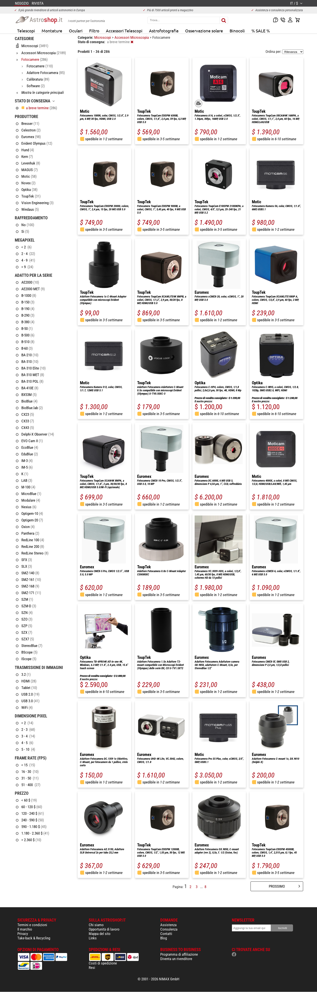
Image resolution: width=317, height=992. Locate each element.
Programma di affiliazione (179, 954)
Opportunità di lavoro (104, 929)
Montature (52, 30)
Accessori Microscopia (132, 37)
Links (93, 938)
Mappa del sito (100, 933)
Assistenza (168, 925)
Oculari (76, 30)
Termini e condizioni (32, 925)
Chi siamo (96, 925)
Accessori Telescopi (124, 30)
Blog (163, 938)
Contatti (166, 933)
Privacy (22, 933)
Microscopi (103, 37)
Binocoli (237, 30)
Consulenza (168, 929)
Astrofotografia (164, 30)
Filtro (94, 30)
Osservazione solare (204, 30)
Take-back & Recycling (33, 938)
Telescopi (26, 30)
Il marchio (24, 929)
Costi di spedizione (103, 963)
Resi (92, 967)
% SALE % (260, 30)
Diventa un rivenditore (176, 959)
